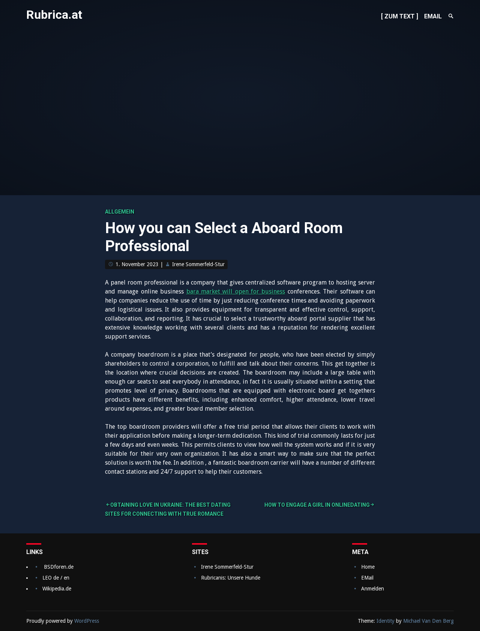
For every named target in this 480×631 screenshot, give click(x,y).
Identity (385, 621)
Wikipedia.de (56, 589)
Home (368, 567)
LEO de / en (55, 578)
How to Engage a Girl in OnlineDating (317, 505)
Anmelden (372, 589)
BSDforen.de (59, 567)
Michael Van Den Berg (428, 621)
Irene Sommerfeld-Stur (198, 264)
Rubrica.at (54, 15)
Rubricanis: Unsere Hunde (230, 578)
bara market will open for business (235, 291)
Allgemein (119, 212)
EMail (367, 578)
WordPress (86, 621)
